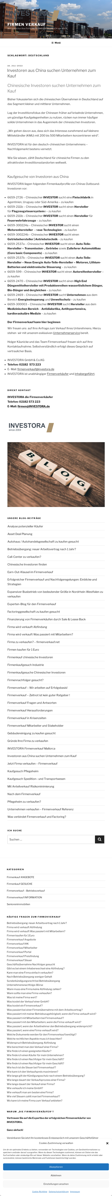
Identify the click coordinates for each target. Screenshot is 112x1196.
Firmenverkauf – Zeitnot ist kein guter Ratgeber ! (38, 695)
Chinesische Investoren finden (27, 564)
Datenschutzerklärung (59, 1191)
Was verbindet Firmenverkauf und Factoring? (36, 816)
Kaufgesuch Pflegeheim (22, 771)
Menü (56, 42)
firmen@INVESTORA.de (34, 406)
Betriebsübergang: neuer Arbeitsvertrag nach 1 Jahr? (41, 549)
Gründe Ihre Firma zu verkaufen (27, 741)
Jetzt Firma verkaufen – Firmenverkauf (32, 763)
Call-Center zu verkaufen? (24, 556)
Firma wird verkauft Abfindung (27, 627)
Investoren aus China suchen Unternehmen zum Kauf (42, 756)
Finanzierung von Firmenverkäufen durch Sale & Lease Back (46, 619)
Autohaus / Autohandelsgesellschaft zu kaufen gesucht (43, 541)
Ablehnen (56, 1175)
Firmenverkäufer (58, 373)
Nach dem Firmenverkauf (23, 794)
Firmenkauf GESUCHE (19, 883)
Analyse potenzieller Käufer (25, 526)
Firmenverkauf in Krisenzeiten (26, 718)
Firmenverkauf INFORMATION (24, 897)
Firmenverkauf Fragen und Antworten (32, 702)
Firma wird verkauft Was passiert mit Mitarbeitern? (40, 634)
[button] (107, 1143)
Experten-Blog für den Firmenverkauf (31, 604)
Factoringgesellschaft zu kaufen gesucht (33, 611)
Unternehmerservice (66, 333)
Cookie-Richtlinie (39, 1191)
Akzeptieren (56, 1167)
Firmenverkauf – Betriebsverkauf (26, 890)
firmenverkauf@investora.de (35, 369)
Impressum (75, 1191)
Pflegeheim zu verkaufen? (24, 801)
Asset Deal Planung (19, 534)
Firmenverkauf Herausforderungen (30, 710)
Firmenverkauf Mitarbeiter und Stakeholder (35, 725)
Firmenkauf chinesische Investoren (30, 657)
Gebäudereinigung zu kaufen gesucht (31, 733)
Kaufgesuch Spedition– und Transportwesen (36, 778)
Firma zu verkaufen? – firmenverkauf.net (33, 642)
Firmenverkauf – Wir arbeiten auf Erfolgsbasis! (37, 687)
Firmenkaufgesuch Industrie (25, 664)
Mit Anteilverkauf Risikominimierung (30, 786)
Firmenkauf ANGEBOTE (20, 877)
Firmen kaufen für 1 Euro (23, 649)
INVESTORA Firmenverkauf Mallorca (31, 748)
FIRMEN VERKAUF (26, 24)
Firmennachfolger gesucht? (25, 680)
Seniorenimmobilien (18, 904)
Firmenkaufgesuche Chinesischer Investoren (36, 672)
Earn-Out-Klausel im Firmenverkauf (30, 572)
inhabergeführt (84, 373)
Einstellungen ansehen (56, 1184)
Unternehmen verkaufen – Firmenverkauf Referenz (40, 809)
